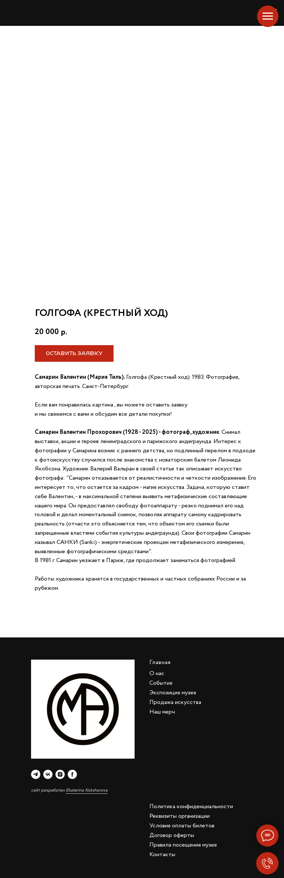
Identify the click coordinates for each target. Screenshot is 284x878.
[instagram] (60, 774)
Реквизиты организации (179, 816)
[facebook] (72, 774)
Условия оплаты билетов (181, 825)
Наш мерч (162, 712)
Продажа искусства (175, 702)
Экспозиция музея (172, 692)
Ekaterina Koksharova (87, 790)
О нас (156, 673)
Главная (160, 662)
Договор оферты (171, 835)
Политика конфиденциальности (191, 806)
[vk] (48, 774)
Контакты (162, 854)
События (160, 683)
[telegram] (35, 774)
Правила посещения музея (183, 845)
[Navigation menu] (268, 16)
